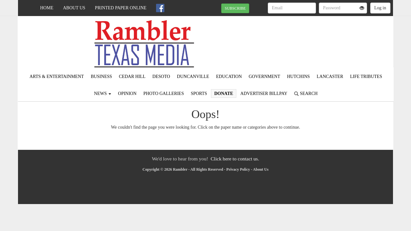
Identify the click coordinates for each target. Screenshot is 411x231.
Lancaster (330, 76)
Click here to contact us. (235, 158)
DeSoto (161, 76)
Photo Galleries (164, 93)
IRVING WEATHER (334, 38)
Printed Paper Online (121, 7)
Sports (199, 93)
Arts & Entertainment (57, 76)
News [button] (102, 93)
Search (306, 93)
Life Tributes (366, 76)
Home (46, 7)
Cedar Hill (132, 76)
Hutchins (298, 76)
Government (264, 76)
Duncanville (193, 76)
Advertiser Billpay (263, 93)
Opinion (127, 93)
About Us (74, 7)
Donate (223, 93)
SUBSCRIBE (235, 8)
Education (229, 76)
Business (101, 76)
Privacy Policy (238, 169)
